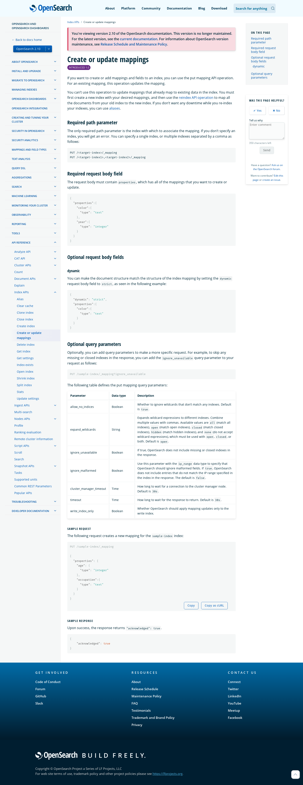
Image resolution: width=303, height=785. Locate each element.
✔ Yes (257, 111)
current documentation (138, 39)
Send (266, 150)
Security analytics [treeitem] (25, 140)
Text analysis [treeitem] (21, 159)
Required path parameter (261, 40)
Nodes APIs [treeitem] (22, 419)
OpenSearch (52, 8)
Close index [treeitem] (25, 319)
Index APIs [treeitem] (21, 292)
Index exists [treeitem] (25, 365)
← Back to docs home (27, 40)
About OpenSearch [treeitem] (25, 62)
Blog (201, 8)
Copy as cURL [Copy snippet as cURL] (214, 605)
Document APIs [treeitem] (25, 279)
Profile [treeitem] (18, 425)
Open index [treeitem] (25, 372)
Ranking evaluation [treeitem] (27, 432)
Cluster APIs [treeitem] (22, 265)
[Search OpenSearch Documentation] (255, 8)
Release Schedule (145, 689)
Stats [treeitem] (20, 392)
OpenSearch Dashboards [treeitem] (29, 99)
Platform (128, 8)
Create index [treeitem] (26, 326)
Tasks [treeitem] (18, 473)
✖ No (276, 111)
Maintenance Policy (146, 696)
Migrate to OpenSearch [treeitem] (28, 80)
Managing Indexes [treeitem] (24, 89)
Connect (234, 682)
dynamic (259, 66)
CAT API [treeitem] (19, 258)
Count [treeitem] (18, 272)
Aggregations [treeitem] (22, 177)
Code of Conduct (48, 682)
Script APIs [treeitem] (21, 446)
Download (219, 8)
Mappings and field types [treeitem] (29, 149)
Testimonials (141, 710)
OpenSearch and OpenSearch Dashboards (30, 26)
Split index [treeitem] (24, 385)
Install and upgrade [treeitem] (26, 71)
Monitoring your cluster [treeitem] (30, 205)
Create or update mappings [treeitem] (29, 335)
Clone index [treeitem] (25, 313)
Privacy (137, 725)
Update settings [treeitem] (28, 399)
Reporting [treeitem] (19, 224)
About (110, 8)
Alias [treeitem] (20, 299)
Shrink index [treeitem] (26, 378)
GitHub (40, 696)
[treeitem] (55, 61)
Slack (39, 703)
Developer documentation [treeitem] (30, 511)
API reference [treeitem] (21, 242)
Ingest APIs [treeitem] (22, 405)
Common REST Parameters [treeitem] (33, 486)
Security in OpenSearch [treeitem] (28, 131)
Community (151, 8)
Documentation (179, 8)
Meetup (234, 710)
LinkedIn (234, 696)
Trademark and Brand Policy (153, 717)
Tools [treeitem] (16, 233)
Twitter (233, 689)
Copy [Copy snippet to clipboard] (191, 605)
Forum (40, 689)
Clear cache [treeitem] (25, 306)
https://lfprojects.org (167, 774)
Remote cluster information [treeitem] (33, 439)
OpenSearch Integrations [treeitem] (30, 108)
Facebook (235, 717)
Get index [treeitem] (23, 351)
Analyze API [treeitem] (22, 252)
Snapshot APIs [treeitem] (24, 466)
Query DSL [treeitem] (19, 168)
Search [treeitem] (17, 187)
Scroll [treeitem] (18, 452)
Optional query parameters (261, 75)
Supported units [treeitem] (25, 479)
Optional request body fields (263, 59)
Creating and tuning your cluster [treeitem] (30, 119)
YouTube (234, 703)
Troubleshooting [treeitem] (24, 502)
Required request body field (263, 50)
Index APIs (73, 22)
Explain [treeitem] (19, 285)
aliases (114, 108)
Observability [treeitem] (21, 215)
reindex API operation (196, 97)
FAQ (135, 703)
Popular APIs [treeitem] (23, 493)
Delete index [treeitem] (26, 345)
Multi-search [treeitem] (23, 412)
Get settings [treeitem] (25, 358)
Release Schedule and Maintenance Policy (134, 44)
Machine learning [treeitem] (24, 196)
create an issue (271, 180)
